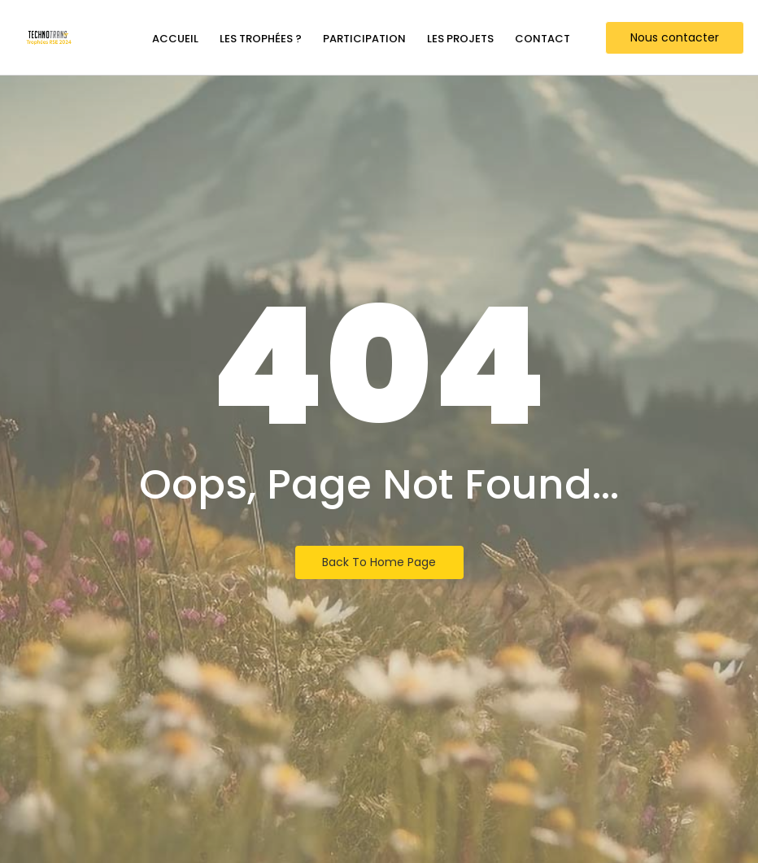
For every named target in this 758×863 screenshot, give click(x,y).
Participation (364, 38)
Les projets (460, 38)
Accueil (175, 38)
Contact (542, 38)
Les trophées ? (261, 38)
